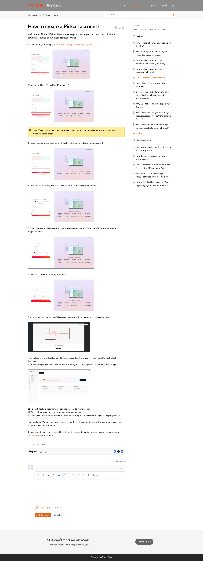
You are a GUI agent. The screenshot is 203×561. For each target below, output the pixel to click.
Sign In (152, 5)
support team (34, 435)
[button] (172, 5)
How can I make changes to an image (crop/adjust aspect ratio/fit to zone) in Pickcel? (153, 115)
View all (138, 133)
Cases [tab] (123, 5)
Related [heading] (144, 140)
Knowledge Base (34, 15)
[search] (139, 14)
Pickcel (47, 15)
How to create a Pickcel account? (151, 77)
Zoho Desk (107, 557)
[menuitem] (153, 5)
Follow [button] (137, 25)
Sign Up (164, 5)
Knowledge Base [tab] (137, 5)
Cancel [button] (57, 515)
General (57, 15)
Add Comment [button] (42, 515)
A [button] (122, 468)
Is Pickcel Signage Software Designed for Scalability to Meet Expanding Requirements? (153, 95)
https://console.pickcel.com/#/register (74, 44)
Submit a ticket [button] (144, 541)
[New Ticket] (144, 541)
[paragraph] (76, 236)
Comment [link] (120, 460)
